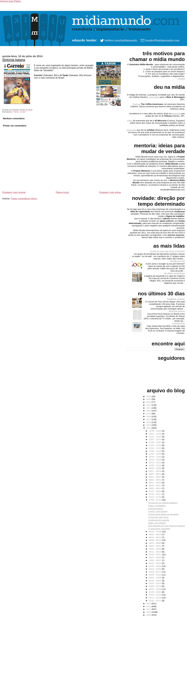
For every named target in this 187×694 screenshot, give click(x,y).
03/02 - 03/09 (155, 577)
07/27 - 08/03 (155, 491)
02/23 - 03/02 (155, 580)
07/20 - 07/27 (155, 494)
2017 (149, 419)
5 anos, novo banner (157, 511)
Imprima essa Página (10, 1)
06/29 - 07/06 (155, 531)
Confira (181, 78)
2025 (149, 396)
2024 (149, 399)
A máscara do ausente (158, 520)
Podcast (136, 104)
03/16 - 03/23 (155, 572)
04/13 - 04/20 (155, 563)
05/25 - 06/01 (155, 546)
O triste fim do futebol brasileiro (162, 503)
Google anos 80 (177, 261)
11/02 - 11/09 (155, 454)
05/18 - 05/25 (155, 549)
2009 (149, 615)
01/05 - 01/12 (155, 600)
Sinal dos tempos (177, 311)
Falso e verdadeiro (157, 505)
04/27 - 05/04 (155, 557)
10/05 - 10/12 (155, 465)
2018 (149, 416)
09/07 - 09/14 (155, 474)
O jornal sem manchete (159, 528)
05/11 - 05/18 (155, 552)
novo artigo (154, 97)
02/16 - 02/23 (155, 583)
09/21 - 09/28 (155, 471)
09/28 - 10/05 (155, 468)
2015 (149, 425)
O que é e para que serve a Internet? (167, 251)
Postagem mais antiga (110, 192)
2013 (149, 603)
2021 (149, 408)
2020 (149, 410)
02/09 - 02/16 (155, 586)
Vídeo (130, 120)
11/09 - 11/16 (155, 451)
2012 (149, 606)
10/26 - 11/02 (155, 457)
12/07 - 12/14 (155, 439)
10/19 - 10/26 (155, 459)
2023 (149, 402)
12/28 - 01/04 (155, 431)
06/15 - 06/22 (155, 537)
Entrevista (131, 130)
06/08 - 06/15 (155, 540)
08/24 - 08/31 (155, 480)
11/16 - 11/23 (155, 448)
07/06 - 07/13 (155, 500)
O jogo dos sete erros (158, 517)
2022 (149, 405)
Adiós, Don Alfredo (157, 523)
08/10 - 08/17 (155, 485)
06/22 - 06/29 (155, 534)
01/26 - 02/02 (155, 592)
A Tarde (15, 112)
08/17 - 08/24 (155, 482)
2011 (149, 609)
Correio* (22, 112)
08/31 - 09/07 (155, 477)
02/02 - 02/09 (155, 589)
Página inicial (62, 192)
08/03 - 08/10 (155, 488)
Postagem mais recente (14, 192)
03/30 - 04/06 (155, 566)
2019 (149, 413)
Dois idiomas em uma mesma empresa (166, 526)
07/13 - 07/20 (155, 497)
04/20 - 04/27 (155, 560)
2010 (149, 612)
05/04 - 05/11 (155, 554)
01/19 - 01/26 (155, 595)
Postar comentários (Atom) (24, 198)
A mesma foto (178, 323)
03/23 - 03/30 (155, 569)
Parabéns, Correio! (176, 299)
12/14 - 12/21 (155, 436)
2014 (149, 428)
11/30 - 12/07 (155, 442)
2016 (149, 422)
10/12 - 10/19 (155, 462)
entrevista (176, 113)
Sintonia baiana (13, 60)
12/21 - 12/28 (155, 434)
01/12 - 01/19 (155, 597)
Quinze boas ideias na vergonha (163, 514)
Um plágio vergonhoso (174, 273)
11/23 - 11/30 (155, 445)
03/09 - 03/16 (155, 575)
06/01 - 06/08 (155, 543)
